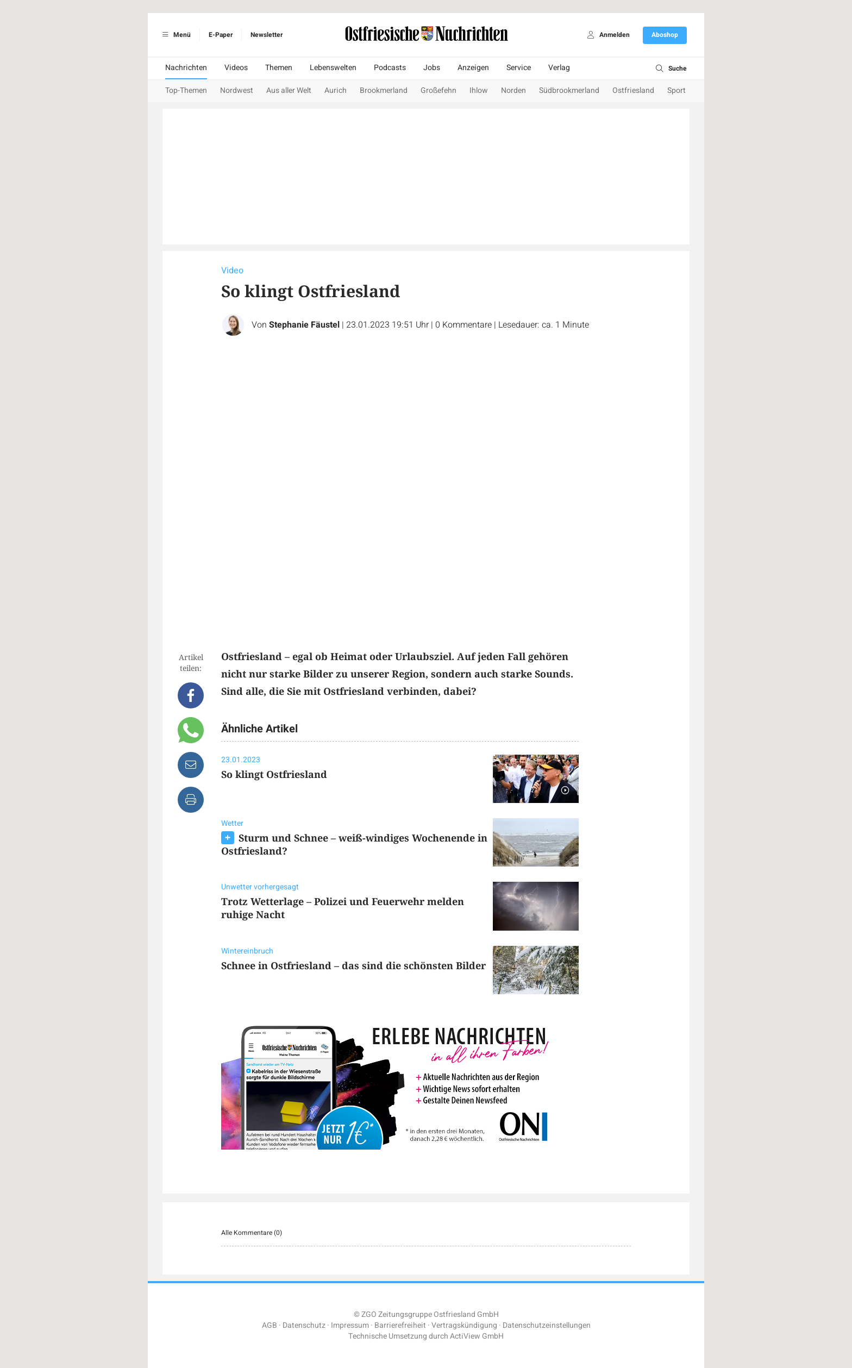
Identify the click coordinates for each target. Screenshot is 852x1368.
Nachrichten (186, 67)
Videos (236, 67)
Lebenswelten (333, 67)
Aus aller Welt (288, 90)
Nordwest (236, 90)
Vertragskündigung (464, 1325)
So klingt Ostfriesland (274, 774)
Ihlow (478, 90)
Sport (676, 90)
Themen (278, 67)
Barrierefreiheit (400, 1325)
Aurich (335, 90)
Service (518, 67)
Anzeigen (473, 67)
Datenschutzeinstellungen (547, 1325)
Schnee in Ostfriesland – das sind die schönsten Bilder (353, 965)
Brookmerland (384, 90)
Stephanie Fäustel (304, 324)
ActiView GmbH (477, 1336)
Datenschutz (304, 1325)
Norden (513, 90)
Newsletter (266, 34)
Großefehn (438, 90)
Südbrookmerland (569, 90)
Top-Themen (186, 90)
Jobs (431, 67)
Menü (175, 34)
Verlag (559, 67)
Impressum (350, 1325)
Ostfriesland (633, 90)
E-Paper (221, 34)
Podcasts (390, 67)
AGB (269, 1325)
